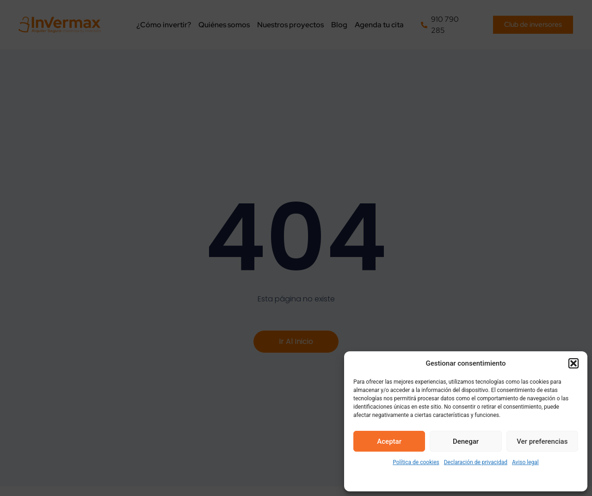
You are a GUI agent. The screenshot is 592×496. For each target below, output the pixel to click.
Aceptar (389, 441)
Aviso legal (525, 462)
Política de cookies (416, 462)
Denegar (466, 441)
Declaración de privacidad (475, 462)
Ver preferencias (542, 441)
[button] (573, 363)
